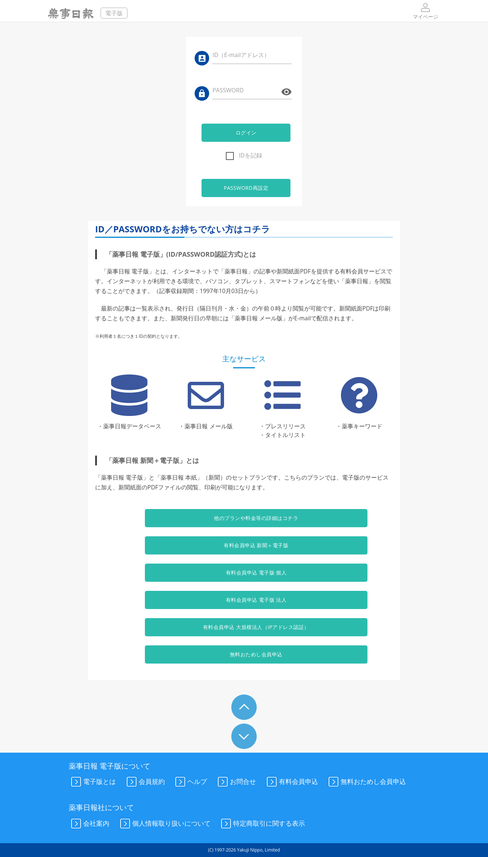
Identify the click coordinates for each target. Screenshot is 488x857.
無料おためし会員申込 (243, 654)
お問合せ (235, 782)
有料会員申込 (291, 782)
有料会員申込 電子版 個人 (244, 572)
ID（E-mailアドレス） (241, 55)
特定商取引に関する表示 (262, 824)
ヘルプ (190, 782)
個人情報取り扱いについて (164, 824)
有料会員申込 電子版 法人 (244, 599)
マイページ (425, 10)
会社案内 (89, 824)
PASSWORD (228, 90)
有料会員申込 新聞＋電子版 (244, 545)
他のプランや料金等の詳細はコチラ (244, 517)
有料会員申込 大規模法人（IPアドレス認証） (244, 627)
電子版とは (92, 782)
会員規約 (144, 782)
